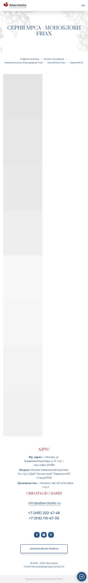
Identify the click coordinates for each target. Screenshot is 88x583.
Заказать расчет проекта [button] (44, 548)
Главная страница (29, 58)
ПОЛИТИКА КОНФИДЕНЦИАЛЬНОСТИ (44, 566)
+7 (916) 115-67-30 (44, 518)
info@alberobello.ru (44, 503)
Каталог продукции (54, 58)
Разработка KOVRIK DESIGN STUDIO (44, 578)
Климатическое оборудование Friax (24, 62)
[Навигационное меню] (83, 5)
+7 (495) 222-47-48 (44, 512)
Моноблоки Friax (56, 62)
